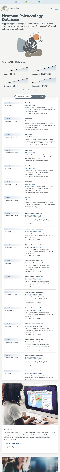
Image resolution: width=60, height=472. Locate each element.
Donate (42, 2)
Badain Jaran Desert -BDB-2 (34, 263)
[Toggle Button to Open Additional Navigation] (54, 8)
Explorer (18, 2)
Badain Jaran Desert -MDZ (33, 326)
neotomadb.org (11, 8)
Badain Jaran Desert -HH (33, 231)
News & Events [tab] (38, 97)
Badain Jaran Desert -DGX (33, 310)
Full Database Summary (30, 90)
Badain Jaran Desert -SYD (33, 216)
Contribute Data (30, 2)
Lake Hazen (28, 200)
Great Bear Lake (30, 105)
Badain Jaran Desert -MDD (33, 358)
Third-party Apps (15, 447)
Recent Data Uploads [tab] (23, 97)
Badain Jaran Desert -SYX (33, 247)
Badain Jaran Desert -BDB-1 (34, 279)
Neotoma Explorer (15, 444)
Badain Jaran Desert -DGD (33, 374)
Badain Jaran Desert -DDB (33, 295)
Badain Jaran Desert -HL (32, 342)
